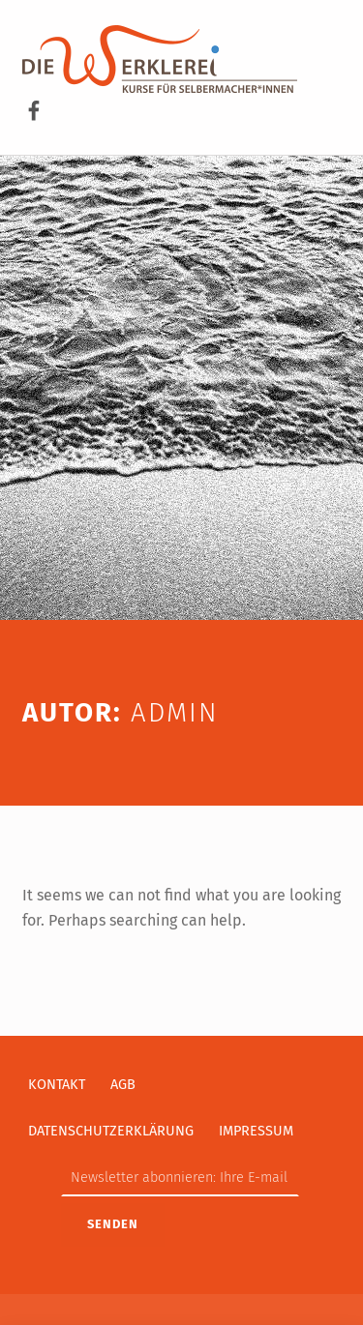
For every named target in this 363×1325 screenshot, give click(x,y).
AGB (123, 1084)
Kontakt (56, 1084)
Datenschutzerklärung (111, 1130)
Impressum (256, 1130)
